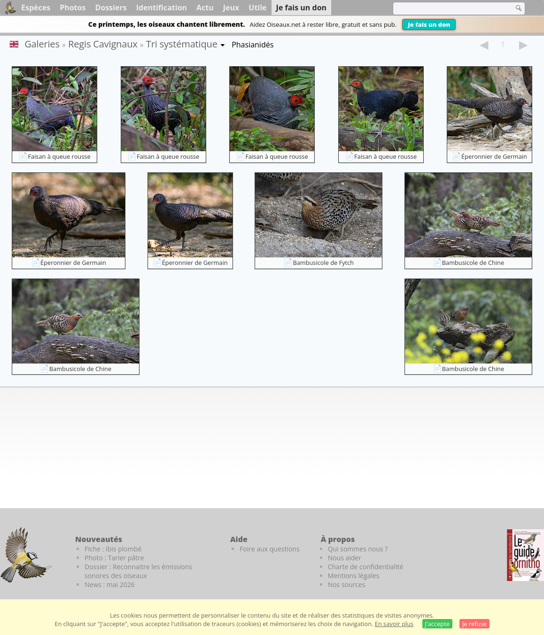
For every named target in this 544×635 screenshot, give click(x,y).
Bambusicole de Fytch (323, 262)
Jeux (231, 7)
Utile (257, 7)
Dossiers (110, 7)
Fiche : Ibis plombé (113, 548)
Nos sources (346, 584)
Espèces (35, 7)
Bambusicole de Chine (473, 262)
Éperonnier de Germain (494, 156)
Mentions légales (354, 575)
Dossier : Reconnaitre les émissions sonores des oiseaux (138, 571)
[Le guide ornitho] (525, 555)
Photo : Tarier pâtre (114, 557)
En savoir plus (394, 624)
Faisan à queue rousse (59, 156)
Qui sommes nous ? (358, 548)
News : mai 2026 (110, 584)
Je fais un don (429, 24)
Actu (205, 7)
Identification (161, 7)
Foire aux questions (270, 548)
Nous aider (344, 557)
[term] (447, 8)
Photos (72, 7)
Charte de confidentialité (366, 566)
